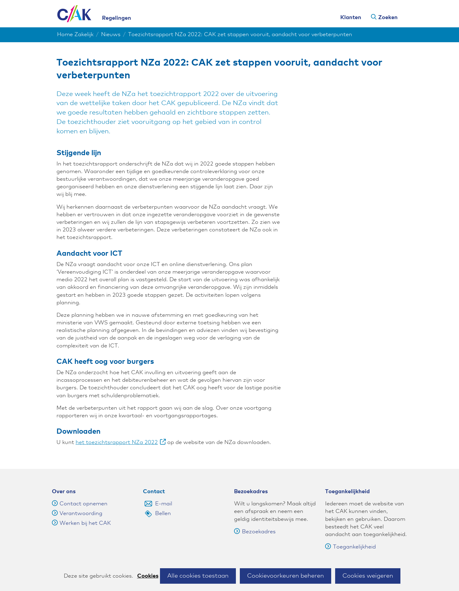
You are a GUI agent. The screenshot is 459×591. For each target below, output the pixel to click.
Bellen (163, 513)
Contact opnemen (83, 504)
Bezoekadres (255, 532)
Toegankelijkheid (350, 547)
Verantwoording (80, 513)
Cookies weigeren (367, 576)
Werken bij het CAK (85, 523)
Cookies (147, 576)
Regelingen (116, 18)
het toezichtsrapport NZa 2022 (121, 442)
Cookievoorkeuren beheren (285, 576)
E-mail (163, 504)
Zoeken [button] (388, 17)
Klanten (350, 17)
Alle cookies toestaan (198, 576)
